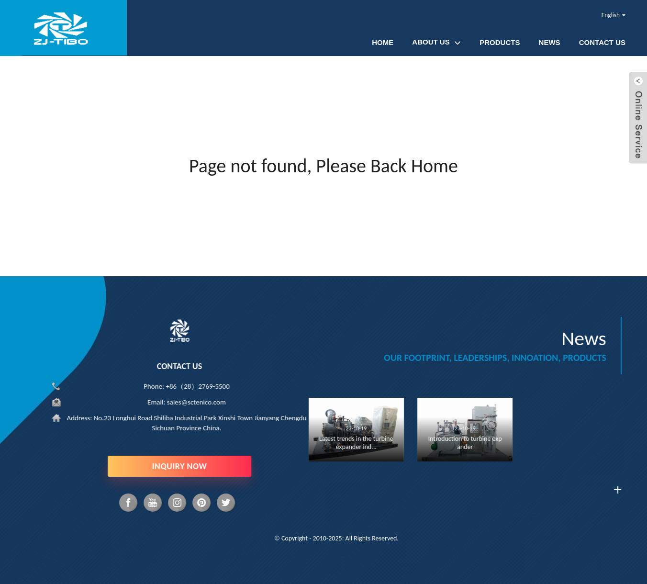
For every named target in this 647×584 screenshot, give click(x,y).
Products (500, 42)
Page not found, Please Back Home (323, 166)
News (549, 42)
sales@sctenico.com (194, 402)
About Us (436, 42)
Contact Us (602, 42)
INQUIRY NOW (177, 466)
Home (382, 42)
